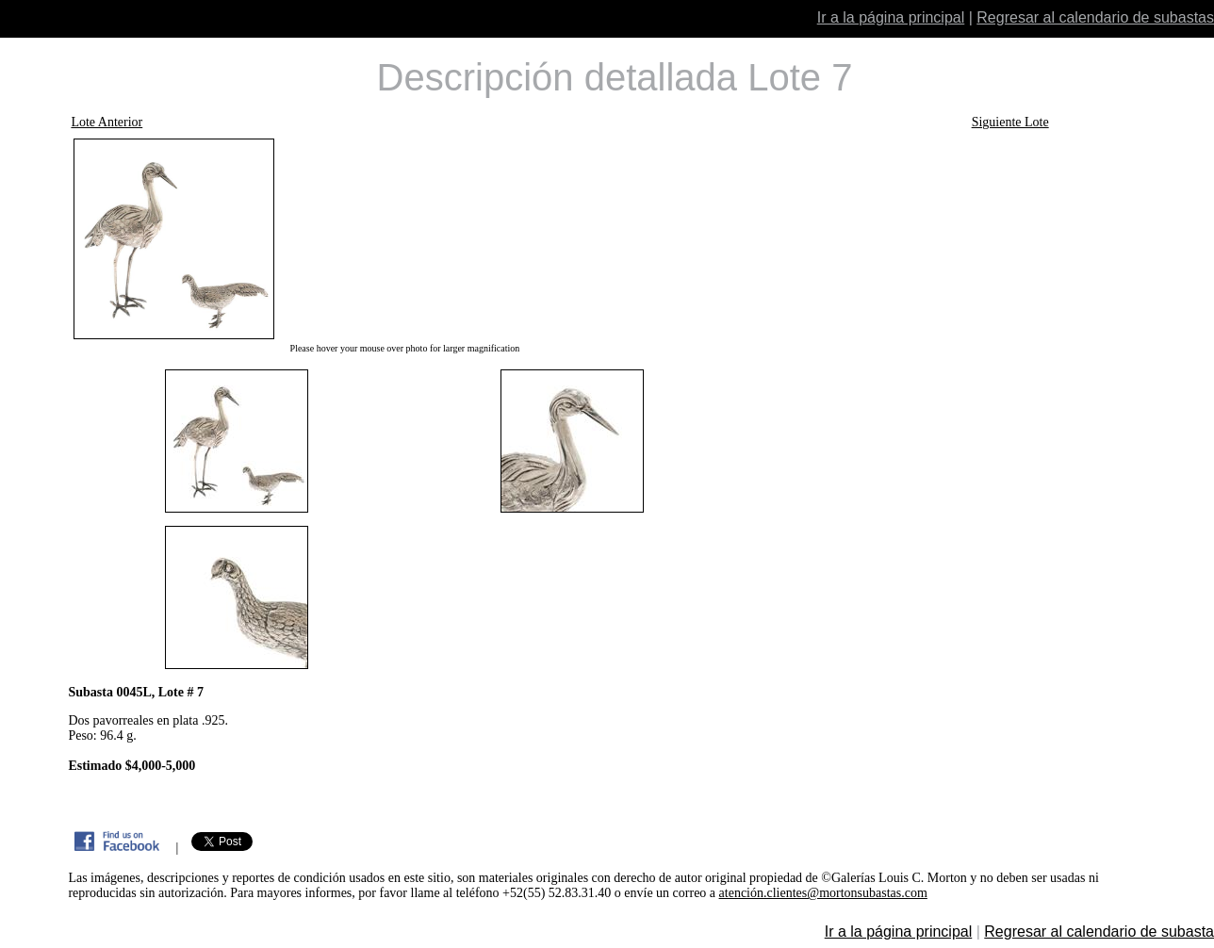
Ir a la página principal (891, 17)
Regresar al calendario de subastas (1095, 17)
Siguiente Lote (1010, 122)
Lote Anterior (106, 122)
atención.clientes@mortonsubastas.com (823, 893)
